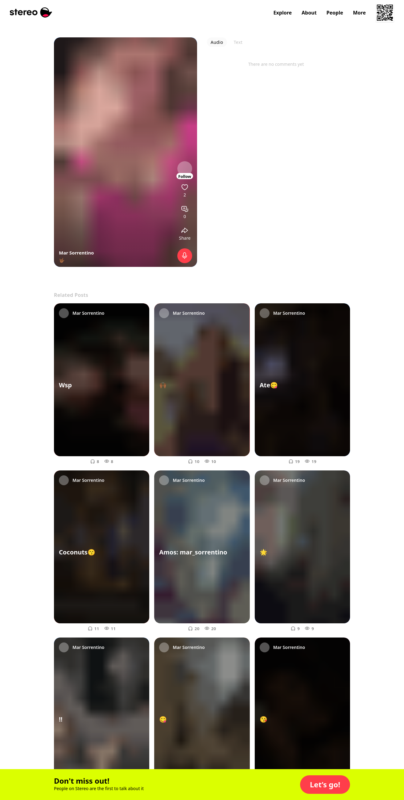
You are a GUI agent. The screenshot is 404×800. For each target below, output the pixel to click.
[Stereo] (31, 12)
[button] (325, 784)
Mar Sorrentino (76, 253)
